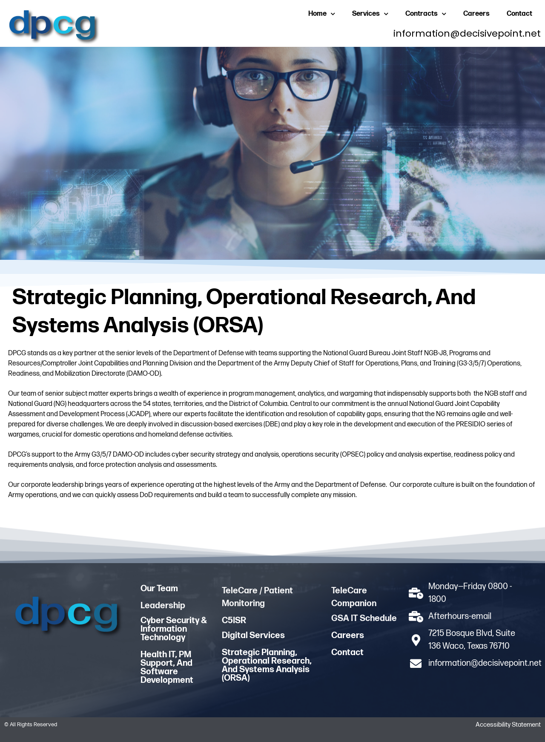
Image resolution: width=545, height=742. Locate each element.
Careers (476, 14)
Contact (519, 14)
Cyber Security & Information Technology (174, 629)
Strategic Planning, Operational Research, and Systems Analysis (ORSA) (267, 665)
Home (321, 13)
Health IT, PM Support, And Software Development (167, 667)
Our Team (159, 589)
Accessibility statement (508, 724)
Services (370, 13)
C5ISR (234, 620)
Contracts (425, 13)
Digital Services (253, 635)
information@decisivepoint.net (467, 33)
